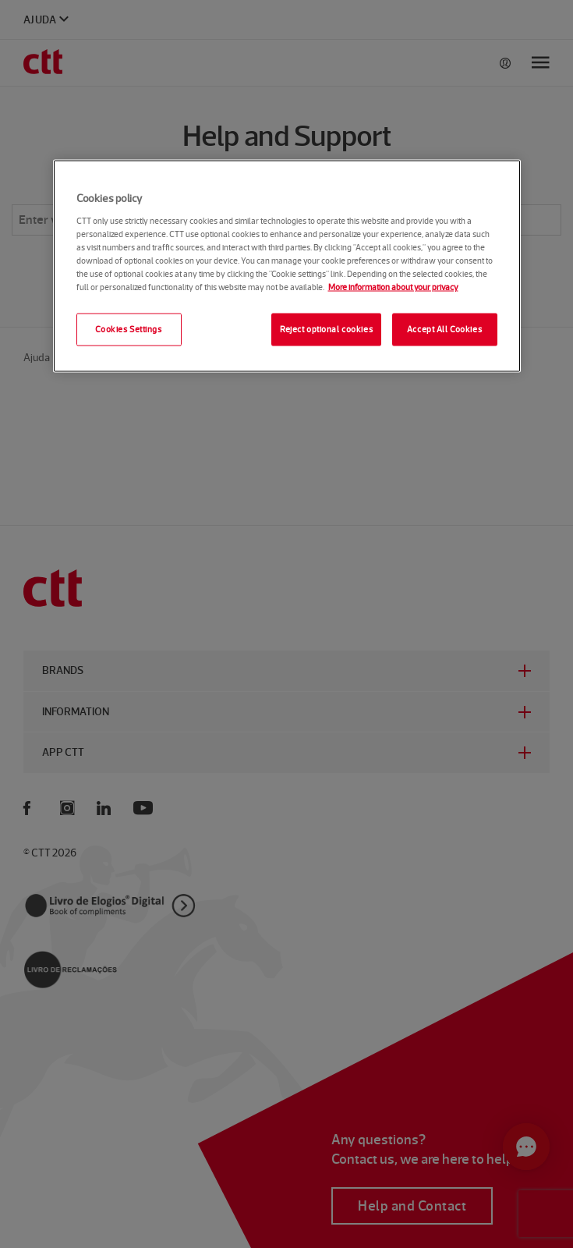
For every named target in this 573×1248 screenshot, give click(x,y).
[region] (287, 266)
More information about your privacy (393, 286)
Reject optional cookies (326, 328)
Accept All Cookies (444, 328)
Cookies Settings (128, 328)
